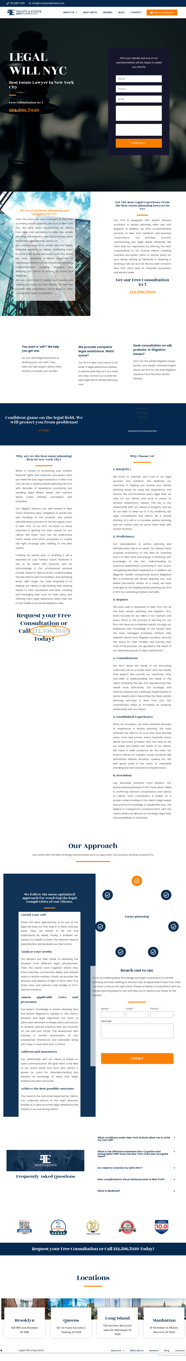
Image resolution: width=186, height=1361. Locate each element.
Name (18, 1009)
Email (42, 1009)
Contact (136, 12)
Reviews (107, 12)
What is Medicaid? (109, 1192)
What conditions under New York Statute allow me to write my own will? (134, 1140)
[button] (136, 1140)
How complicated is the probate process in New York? (131, 1180)
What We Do (90, 12)
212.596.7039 (25, 110)
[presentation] (139, 130)
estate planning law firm (26, 14)
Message (19, 1022)
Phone (67, 1009)
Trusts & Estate (29, 11)
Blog (121, 12)
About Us (70, 12)
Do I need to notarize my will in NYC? (120, 1169)
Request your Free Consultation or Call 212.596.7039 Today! (93, 1249)
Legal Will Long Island (31, 1351)
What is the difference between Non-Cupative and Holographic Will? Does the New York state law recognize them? (133, 1155)
